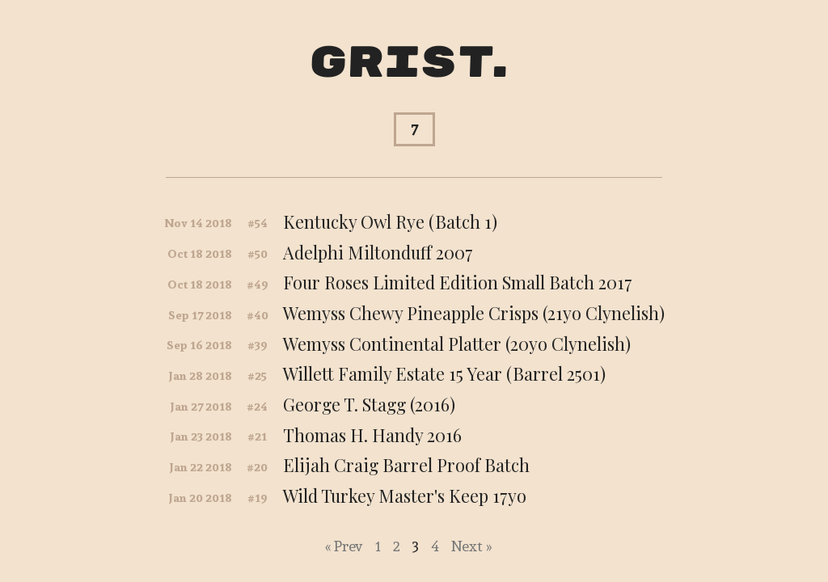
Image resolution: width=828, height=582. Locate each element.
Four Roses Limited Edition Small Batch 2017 (457, 282)
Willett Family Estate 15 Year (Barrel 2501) (444, 373)
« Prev (344, 546)
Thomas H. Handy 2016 (372, 435)
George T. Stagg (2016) (369, 404)
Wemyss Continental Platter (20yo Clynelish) (457, 343)
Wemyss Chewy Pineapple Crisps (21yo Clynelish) (474, 313)
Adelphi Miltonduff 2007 (378, 252)
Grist (401, 63)
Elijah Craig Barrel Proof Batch (406, 464)
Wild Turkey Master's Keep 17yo (404, 495)
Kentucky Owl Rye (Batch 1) (390, 221)
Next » (471, 546)
